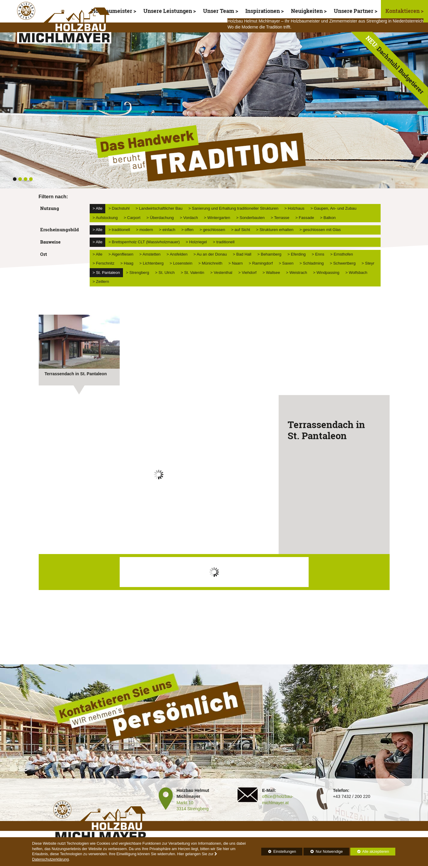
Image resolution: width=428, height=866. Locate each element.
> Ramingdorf (261, 263)
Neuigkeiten (307, 10)
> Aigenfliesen (120, 254)
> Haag (126, 263)
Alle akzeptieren (369, 852)
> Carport (132, 217)
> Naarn (235, 263)
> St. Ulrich (165, 272)
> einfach (167, 229)
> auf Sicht (240, 229)
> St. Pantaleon (106, 272)
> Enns (318, 254)
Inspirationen (262, 10)
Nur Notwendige (323, 853)
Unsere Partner (353, 10)
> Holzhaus (294, 208)
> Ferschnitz (104, 263)
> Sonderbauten (250, 217)
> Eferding (296, 254)
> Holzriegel (196, 242)
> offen (187, 229)
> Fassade (304, 217)
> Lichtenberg (151, 263)
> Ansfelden (176, 254)
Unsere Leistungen (167, 10)
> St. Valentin (192, 272)
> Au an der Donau (210, 254)
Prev (46, 479)
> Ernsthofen (341, 254)
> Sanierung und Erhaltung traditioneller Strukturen (233, 208)
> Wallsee (271, 272)
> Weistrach (296, 272)
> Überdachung (160, 217)
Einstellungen (278, 853)
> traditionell (119, 229)
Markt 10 (185, 802)
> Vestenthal (221, 272)
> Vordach (189, 217)
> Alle (98, 208)
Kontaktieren (403, 10)
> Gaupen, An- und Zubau (333, 208)
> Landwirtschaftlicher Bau (159, 208)
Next (271, 479)
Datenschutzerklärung (50, 859)
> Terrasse (280, 217)
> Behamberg (269, 254)
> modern (144, 229)
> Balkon (328, 217)
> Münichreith (210, 263)
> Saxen (286, 263)
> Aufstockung (105, 217)
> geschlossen (212, 229)
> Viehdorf (247, 272)
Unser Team (218, 10)
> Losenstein (181, 263)
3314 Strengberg (193, 808)
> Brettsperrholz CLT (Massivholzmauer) (144, 242)
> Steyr (368, 263)
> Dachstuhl (119, 208)
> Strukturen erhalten (275, 229)
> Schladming (312, 263)
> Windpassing (326, 272)
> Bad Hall (242, 254)
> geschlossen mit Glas (320, 229)
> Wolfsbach (356, 272)
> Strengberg (137, 272)
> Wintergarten (217, 217)
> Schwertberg (342, 263)
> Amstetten (150, 254)
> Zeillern (101, 281)
